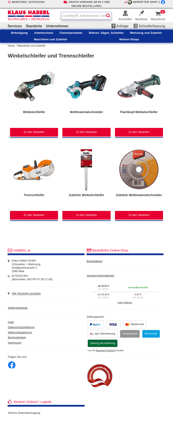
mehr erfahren (125, 302)
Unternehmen (57, 26)
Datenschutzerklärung (21, 327)
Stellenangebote (18, 307)
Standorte (34, 26)
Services (15, 26)
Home (11, 45)
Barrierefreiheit (17, 337)
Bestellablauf (94, 261)
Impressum (14, 342)
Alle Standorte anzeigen (26, 293)
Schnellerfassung (149, 26)
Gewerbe (105, 350)
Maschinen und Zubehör (31, 45)
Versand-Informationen (100, 275)
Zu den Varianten (34, 132)
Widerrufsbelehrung (20, 332)
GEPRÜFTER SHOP (145, 2)
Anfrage (119, 26)
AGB (11, 322)
